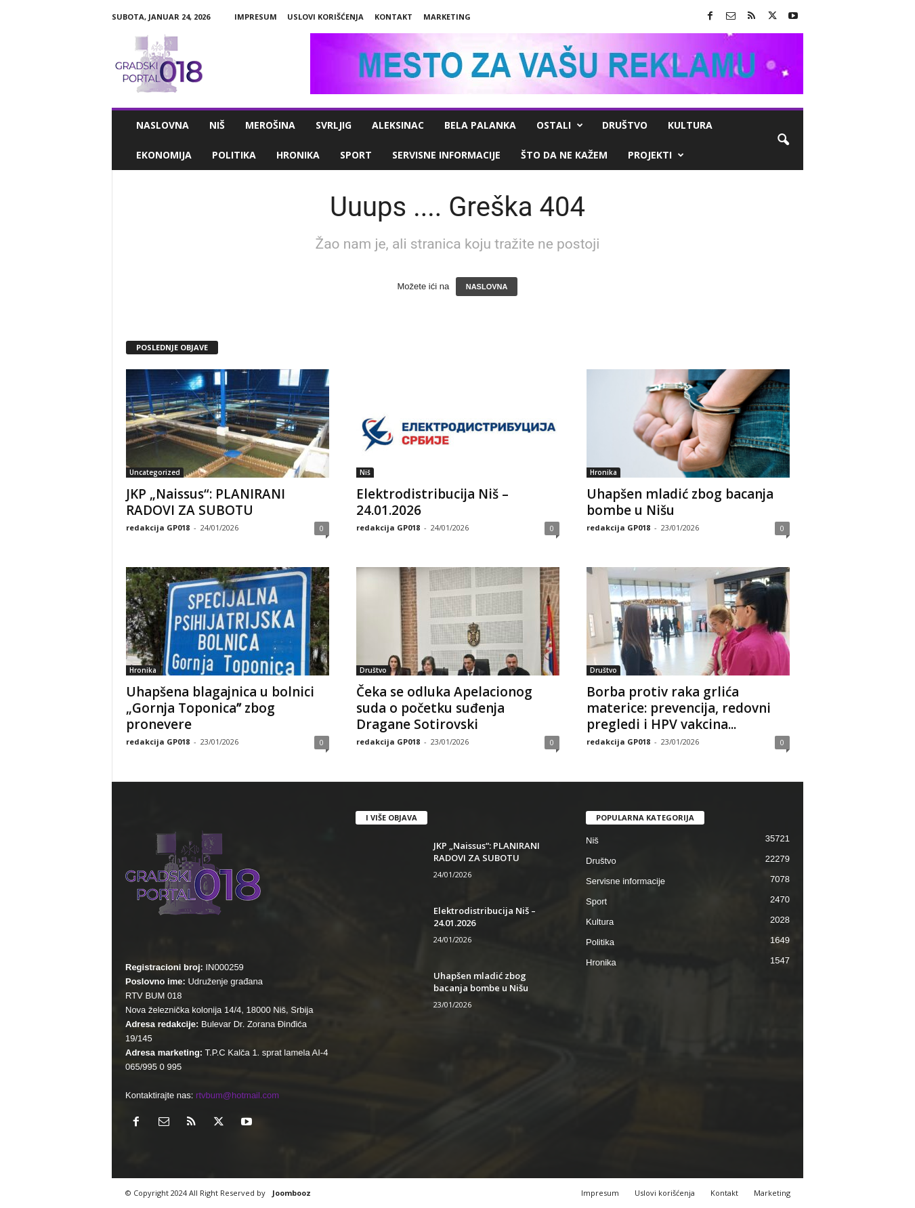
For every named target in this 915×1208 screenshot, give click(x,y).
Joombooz (291, 1193)
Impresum (255, 17)
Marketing (447, 17)
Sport (356, 154)
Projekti (656, 155)
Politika (234, 154)
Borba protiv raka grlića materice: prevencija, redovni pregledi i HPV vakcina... (679, 708)
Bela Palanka (480, 125)
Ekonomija (164, 154)
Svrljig (334, 125)
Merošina (270, 125)
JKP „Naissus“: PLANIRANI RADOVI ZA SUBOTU (205, 502)
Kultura (690, 125)
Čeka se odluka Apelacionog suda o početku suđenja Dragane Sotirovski (444, 708)
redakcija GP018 (158, 527)
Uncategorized (154, 472)
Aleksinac (398, 125)
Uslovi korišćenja (325, 17)
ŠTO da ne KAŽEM (564, 154)
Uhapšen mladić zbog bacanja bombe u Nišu (680, 502)
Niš (217, 125)
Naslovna (162, 125)
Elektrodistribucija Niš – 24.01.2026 (432, 502)
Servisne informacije (446, 154)
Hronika (298, 154)
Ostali (559, 125)
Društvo (624, 125)
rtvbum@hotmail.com (237, 1095)
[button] (783, 140)
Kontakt (393, 17)
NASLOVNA (487, 287)
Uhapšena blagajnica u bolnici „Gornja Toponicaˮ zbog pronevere (220, 708)
